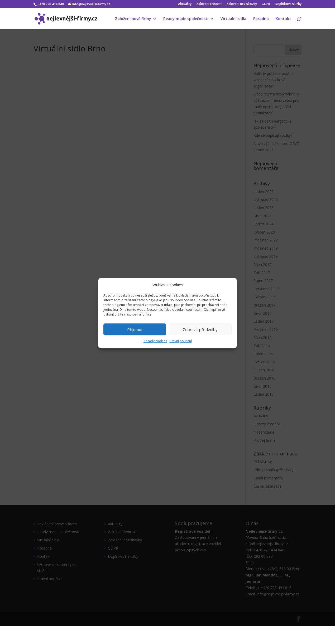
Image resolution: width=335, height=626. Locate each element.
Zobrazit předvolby (200, 329)
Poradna (261, 19)
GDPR (266, 4)
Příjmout (135, 329)
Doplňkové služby (288, 4)
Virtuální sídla (233, 19)
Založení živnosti (209, 4)
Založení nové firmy (133, 19)
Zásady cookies (155, 341)
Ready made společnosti (185, 19)
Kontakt (283, 19)
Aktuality (185, 4)
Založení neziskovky (241, 4)
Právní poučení (181, 341)
